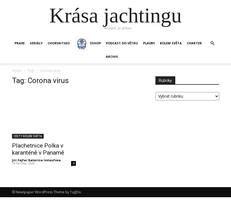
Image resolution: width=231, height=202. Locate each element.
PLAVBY (149, 43)
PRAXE (20, 43)
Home (17, 70)
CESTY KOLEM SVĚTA (28, 136)
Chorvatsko (59, 43)
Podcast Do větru (122, 43)
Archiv (112, 56)
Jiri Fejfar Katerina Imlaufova (36, 160)
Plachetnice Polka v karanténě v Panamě (38, 149)
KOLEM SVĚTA (171, 43)
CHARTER (194, 43)
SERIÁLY (36, 43)
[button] (212, 43)
